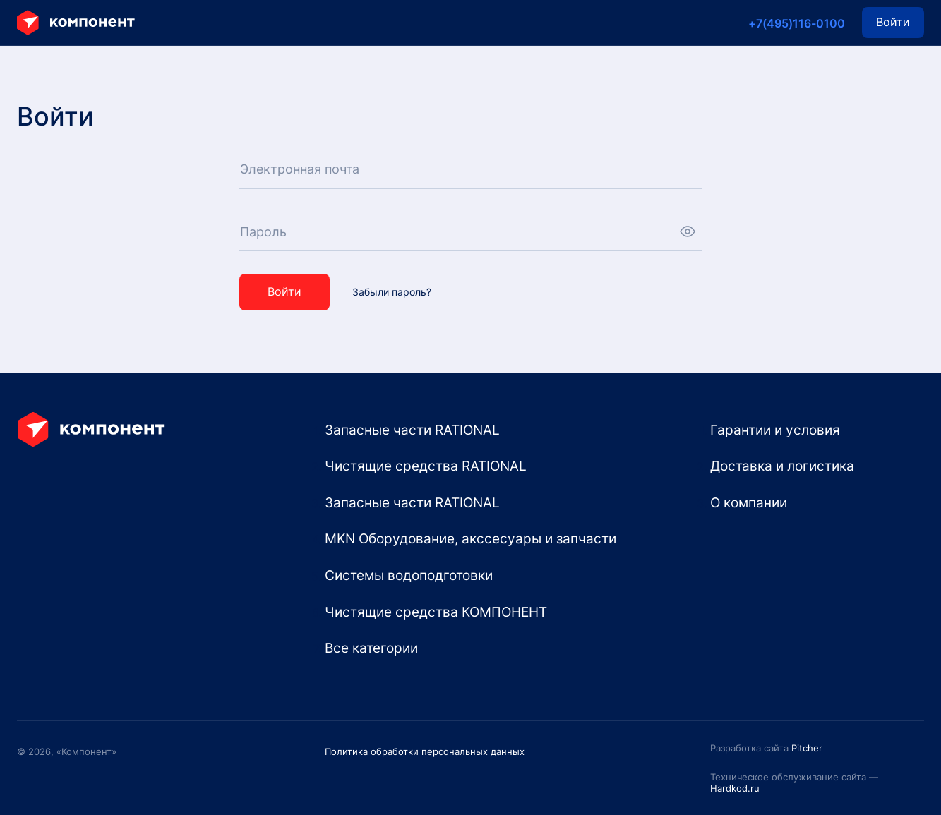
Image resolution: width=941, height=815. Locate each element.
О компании (748, 502)
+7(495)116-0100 (796, 23)
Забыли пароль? (391, 292)
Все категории (371, 647)
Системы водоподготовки (409, 575)
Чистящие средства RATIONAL (426, 465)
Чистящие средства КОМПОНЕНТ (436, 611)
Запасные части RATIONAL (412, 429)
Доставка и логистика (782, 465)
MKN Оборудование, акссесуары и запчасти (470, 538)
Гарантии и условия (775, 429)
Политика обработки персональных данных (425, 751)
